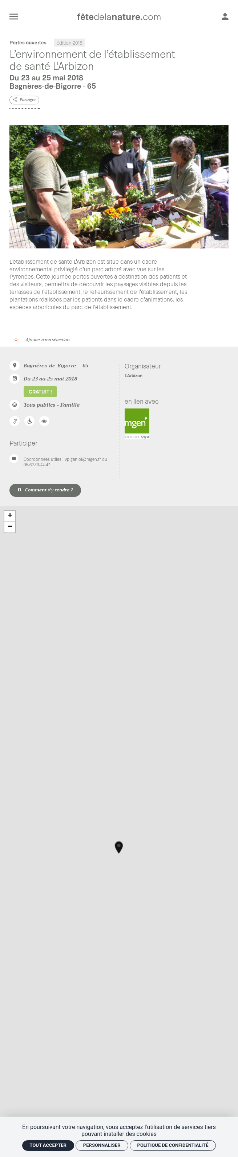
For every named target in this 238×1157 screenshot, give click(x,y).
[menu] (13, 16)
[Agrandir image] (119, 186)
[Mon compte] (225, 16)
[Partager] (24, 100)
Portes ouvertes (28, 42)
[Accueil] (119, 16)
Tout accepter (48, 1145)
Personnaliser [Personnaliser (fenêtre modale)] (102, 1145)
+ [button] (10, 516)
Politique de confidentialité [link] (173, 1145)
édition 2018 (69, 42)
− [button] (10, 527)
